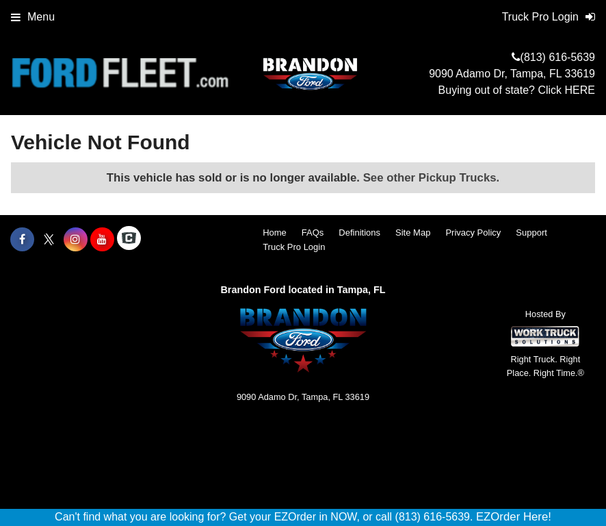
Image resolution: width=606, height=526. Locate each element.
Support (531, 232)
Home (275, 232)
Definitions (359, 232)
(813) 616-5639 (558, 57)
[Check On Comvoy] (129, 239)
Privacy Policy (473, 232)
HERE (580, 90)
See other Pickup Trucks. (431, 177)
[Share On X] (49, 239)
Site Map (412, 232)
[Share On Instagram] (76, 239)
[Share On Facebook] (22, 239)
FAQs (313, 232)
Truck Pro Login (294, 247)
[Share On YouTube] (102, 239)
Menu (33, 17)
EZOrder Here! (513, 516)
